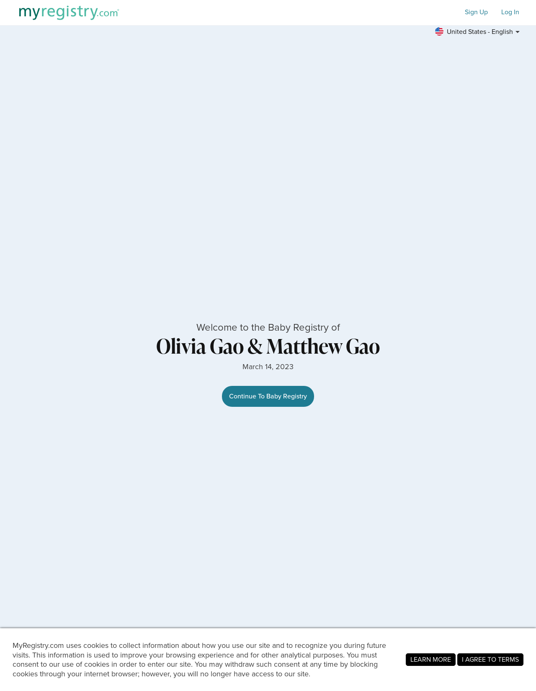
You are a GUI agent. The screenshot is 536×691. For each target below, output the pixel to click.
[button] (478, 32)
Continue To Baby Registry (268, 396)
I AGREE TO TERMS (490, 659)
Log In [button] (510, 12)
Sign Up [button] (476, 12)
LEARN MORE (430, 659)
